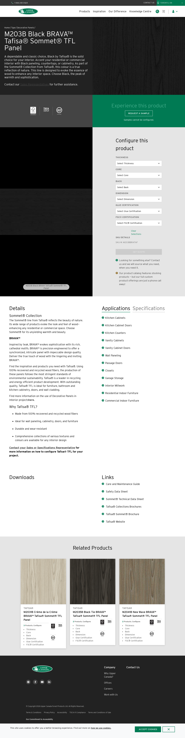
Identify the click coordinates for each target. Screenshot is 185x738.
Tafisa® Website (115, 521)
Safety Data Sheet (116, 491)
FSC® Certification (127, 217)
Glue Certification (127, 205)
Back (119, 181)
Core (119, 169)
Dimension (122, 193)
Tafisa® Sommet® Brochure (122, 514)
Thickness (122, 157)
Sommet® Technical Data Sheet (124, 499)
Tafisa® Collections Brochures (123, 506)
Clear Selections (136, 233)
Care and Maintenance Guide (122, 484)
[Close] (168, 729)
